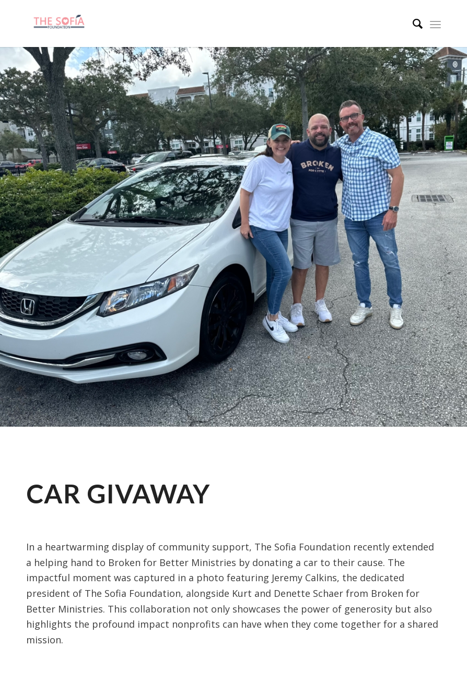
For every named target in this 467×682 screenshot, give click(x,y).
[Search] (412, 23)
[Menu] (435, 23)
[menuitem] (412, 23)
